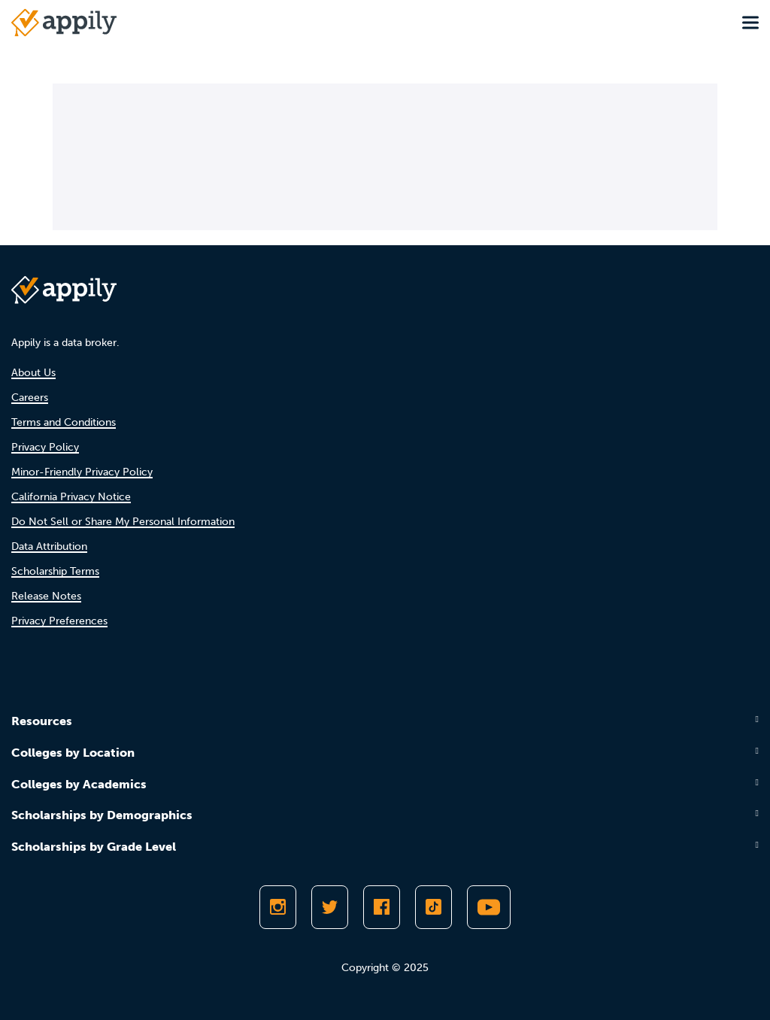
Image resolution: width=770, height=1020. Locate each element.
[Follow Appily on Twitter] (329, 907)
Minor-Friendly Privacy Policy (82, 472)
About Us (33, 372)
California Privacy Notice (71, 496)
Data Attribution (49, 546)
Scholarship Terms (55, 571)
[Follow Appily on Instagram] (277, 907)
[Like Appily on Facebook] (381, 907)
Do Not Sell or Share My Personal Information (123, 521)
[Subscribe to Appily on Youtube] (489, 907)
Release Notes (46, 596)
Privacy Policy (45, 447)
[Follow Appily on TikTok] (433, 907)
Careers (29, 397)
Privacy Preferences (59, 621)
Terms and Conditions (63, 422)
